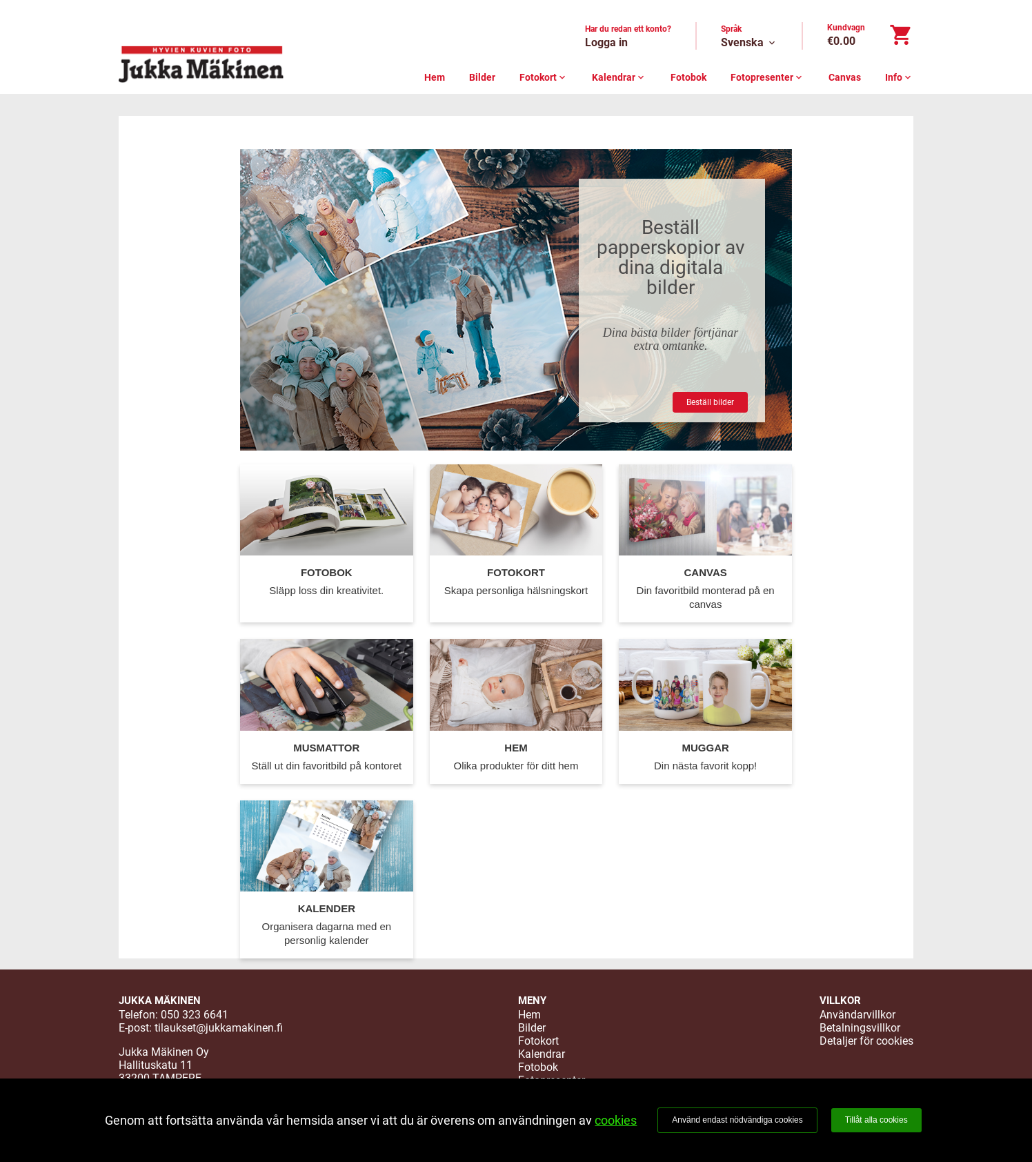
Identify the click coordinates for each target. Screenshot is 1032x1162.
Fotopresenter (767, 77)
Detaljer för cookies (866, 1040)
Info (899, 77)
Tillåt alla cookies (876, 1120)
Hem (434, 77)
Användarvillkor (857, 1014)
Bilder (482, 77)
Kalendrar (619, 77)
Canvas (844, 77)
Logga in (606, 42)
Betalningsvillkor (860, 1027)
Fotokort (543, 77)
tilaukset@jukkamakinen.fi (219, 1027)
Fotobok (688, 77)
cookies (616, 1120)
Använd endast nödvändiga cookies (737, 1120)
